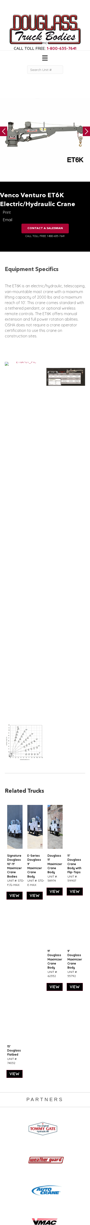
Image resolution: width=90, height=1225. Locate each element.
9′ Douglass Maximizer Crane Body (74, 631)
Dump (9, 1150)
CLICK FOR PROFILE (45, 1199)
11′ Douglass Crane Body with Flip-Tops (74, 536)
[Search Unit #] (45, 69)
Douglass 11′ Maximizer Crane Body (55, 536)
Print (7, 212)
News (42, 1135)
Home (43, 1112)
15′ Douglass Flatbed (14, 722)
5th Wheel (13, 1135)
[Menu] (44, 58)
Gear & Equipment (52, 1117)
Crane (9, 1117)
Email (7, 219)
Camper (11, 1127)
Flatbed (11, 1145)
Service (10, 1112)
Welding (11, 1122)
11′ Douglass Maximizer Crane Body (55, 631)
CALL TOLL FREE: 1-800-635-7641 (45, 236)
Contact (44, 1140)
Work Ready (48, 1131)
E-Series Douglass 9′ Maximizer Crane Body (34, 538)
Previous (3, 131)
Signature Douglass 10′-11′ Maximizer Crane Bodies (14, 538)
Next (86, 131)
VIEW (14, 567)
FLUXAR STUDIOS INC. (49, 1215)
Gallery (43, 1122)
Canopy (11, 1140)
